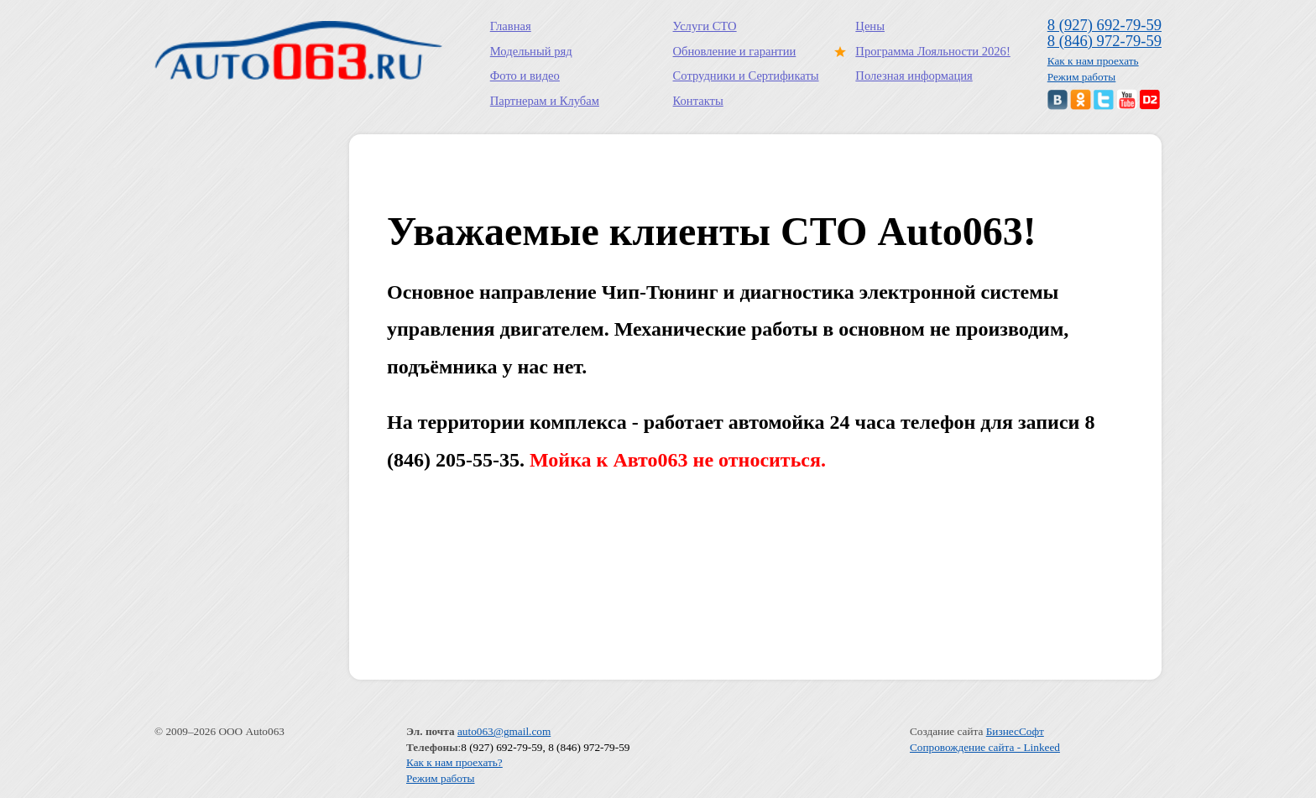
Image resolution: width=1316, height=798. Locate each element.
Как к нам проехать (1093, 61)
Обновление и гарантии (734, 51)
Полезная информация (913, 75)
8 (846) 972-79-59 (1104, 41)
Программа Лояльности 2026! (929, 51)
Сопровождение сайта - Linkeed (985, 747)
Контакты (698, 100)
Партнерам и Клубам (544, 100)
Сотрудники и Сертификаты (746, 75)
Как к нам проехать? (454, 762)
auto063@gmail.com (504, 731)
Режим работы (1081, 76)
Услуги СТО (705, 26)
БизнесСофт (1015, 731)
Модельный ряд (531, 51)
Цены (870, 26)
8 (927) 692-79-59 (1104, 25)
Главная (510, 26)
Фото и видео (525, 75)
